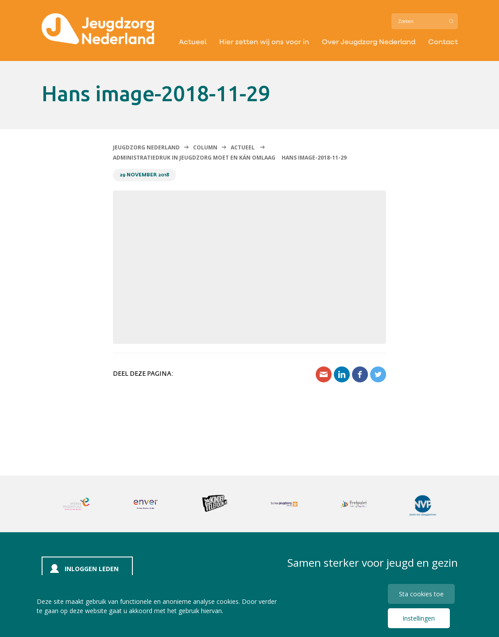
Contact (443, 41)
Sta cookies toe (421, 594)
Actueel (192, 41)
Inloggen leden (92, 569)
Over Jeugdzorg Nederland (368, 41)
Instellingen (418, 618)
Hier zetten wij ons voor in (264, 41)
